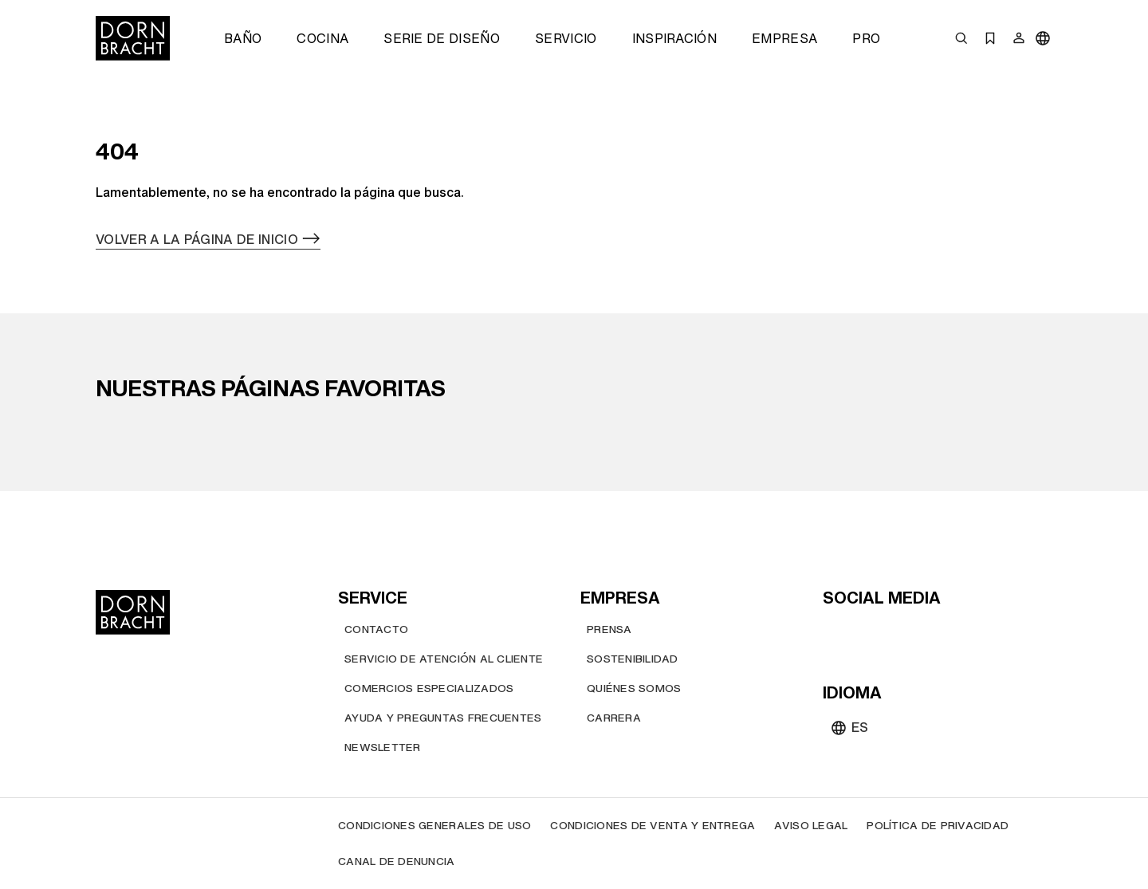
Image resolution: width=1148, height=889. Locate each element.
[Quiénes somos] (634, 688)
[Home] (133, 38)
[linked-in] (952, 632)
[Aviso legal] (810, 825)
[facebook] (923, 632)
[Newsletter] (382, 747)
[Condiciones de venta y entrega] (652, 825)
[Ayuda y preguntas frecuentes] (442, 718)
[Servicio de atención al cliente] (443, 659)
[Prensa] (609, 629)
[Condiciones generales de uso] (434, 825)
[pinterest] (894, 632)
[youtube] (837, 632)
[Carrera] (614, 718)
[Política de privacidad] (937, 825)
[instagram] (866, 632)
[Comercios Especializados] (428, 688)
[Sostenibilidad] (632, 659)
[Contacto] (376, 629)
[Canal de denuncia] (396, 861)
